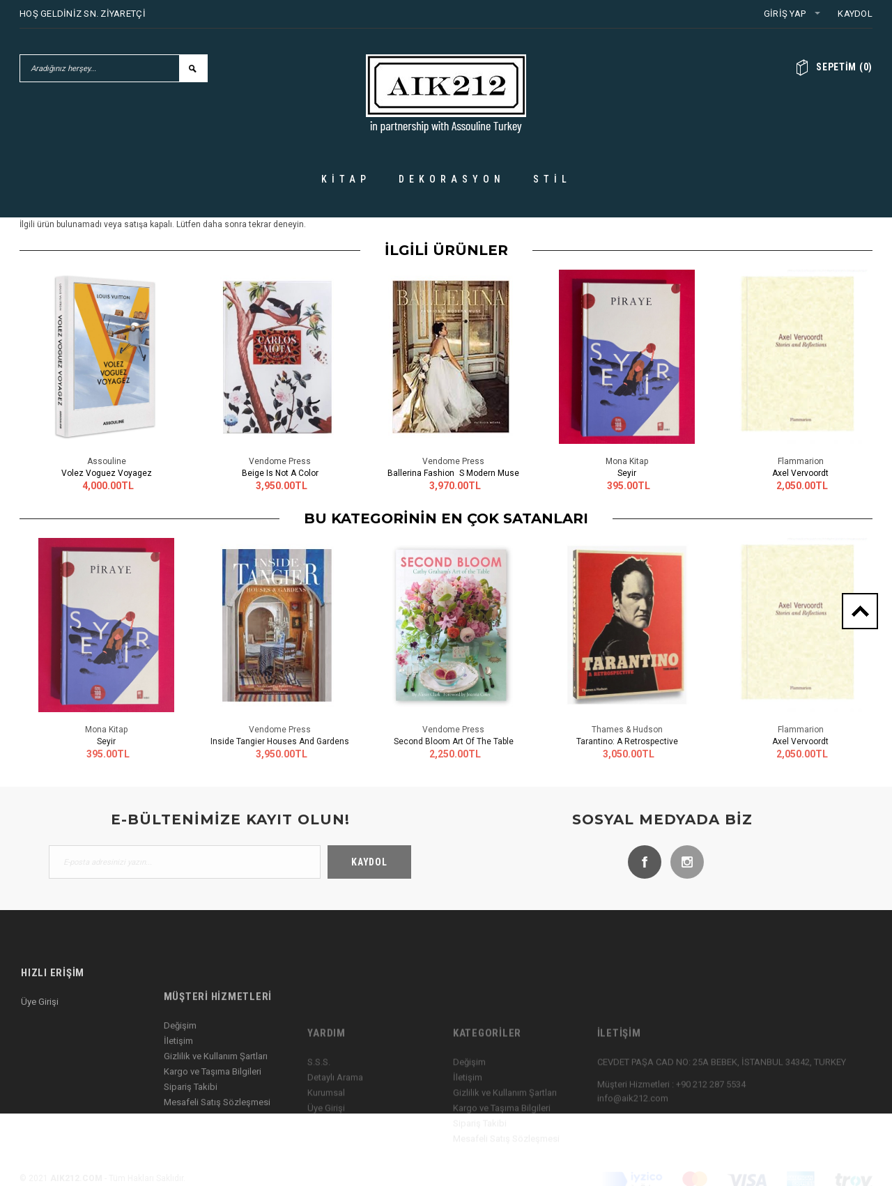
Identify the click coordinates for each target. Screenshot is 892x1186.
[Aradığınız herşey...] (100, 68)
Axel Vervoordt (800, 473)
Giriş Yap (785, 13)
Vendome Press (280, 461)
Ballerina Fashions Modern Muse (453, 473)
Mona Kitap (627, 461)
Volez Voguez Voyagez (106, 473)
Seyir (626, 473)
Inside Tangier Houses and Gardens (279, 741)
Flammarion (801, 461)
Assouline (106, 461)
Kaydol (855, 13)
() (844, 66)
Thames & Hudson (627, 729)
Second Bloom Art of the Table (454, 741)
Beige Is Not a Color (280, 473)
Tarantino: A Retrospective (627, 741)
